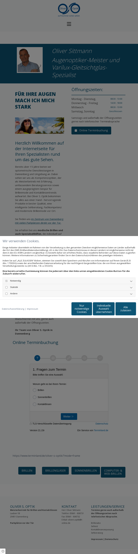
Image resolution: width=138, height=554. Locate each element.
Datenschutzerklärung (13, 309)
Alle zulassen (121, 308)
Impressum (32, 309)
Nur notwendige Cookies (59, 308)
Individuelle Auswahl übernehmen (90, 309)
